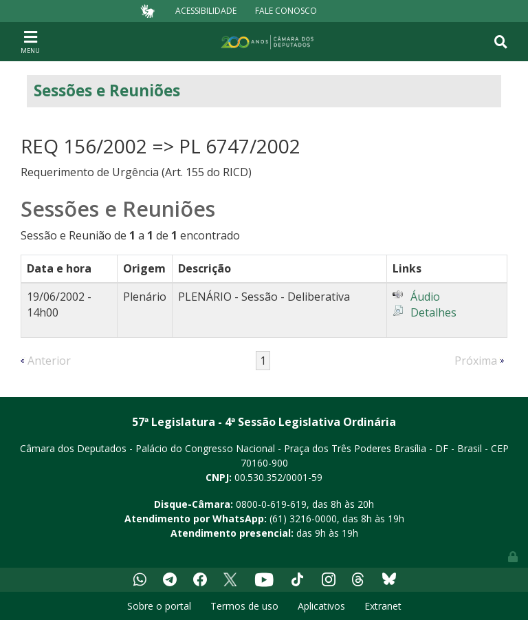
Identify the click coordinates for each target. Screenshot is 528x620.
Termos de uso (244, 605)
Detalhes (433, 312)
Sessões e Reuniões (107, 90)
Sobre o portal (159, 605)
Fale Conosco (286, 11)
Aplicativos (321, 605)
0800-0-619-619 (271, 504)
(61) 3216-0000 (303, 518)
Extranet (383, 605)
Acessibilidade (205, 11)
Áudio (425, 296)
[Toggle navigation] (30, 41)
